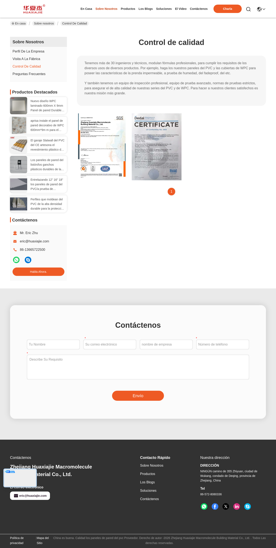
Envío (138, 395)
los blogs (146, 8)
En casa (86, 8)
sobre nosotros (107, 8)
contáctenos (199, 8)
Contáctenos (149, 499)
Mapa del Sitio (43, 540)
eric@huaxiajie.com (34, 241)
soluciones (164, 8)
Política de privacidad (17, 540)
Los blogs (147, 482)
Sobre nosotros (44, 23)
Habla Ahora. (38, 271)
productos (128, 8)
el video (181, 8)
